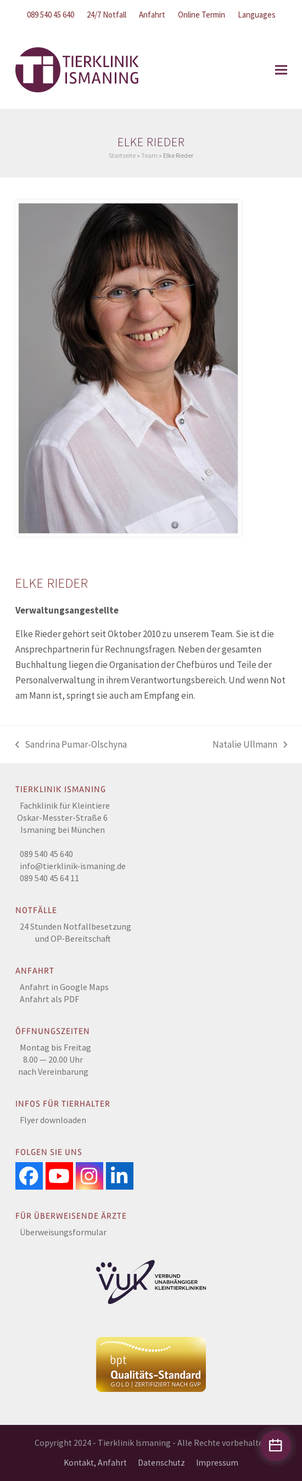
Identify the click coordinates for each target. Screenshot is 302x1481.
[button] (281, 69)
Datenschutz (161, 1462)
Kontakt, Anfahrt (95, 1462)
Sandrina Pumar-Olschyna (71, 745)
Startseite (122, 155)
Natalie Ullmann (249, 745)
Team (149, 155)
